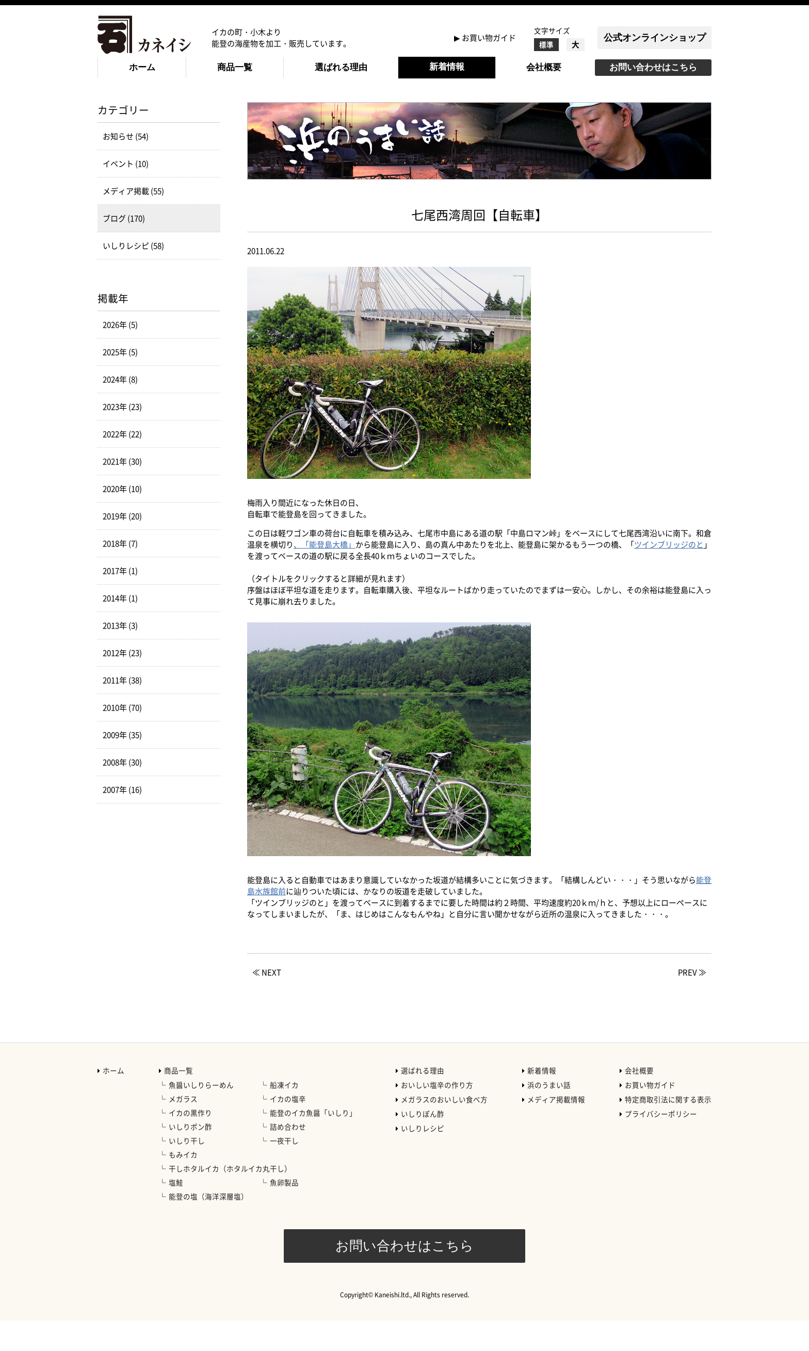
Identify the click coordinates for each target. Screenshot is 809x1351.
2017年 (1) (120, 601)
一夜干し (284, 1171)
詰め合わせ (288, 1157)
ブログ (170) (124, 248)
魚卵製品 (284, 1213)
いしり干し (187, 1171)
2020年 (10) (122, 519)
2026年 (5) (120, 355)
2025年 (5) (120, 382)
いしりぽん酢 (422, 1144)
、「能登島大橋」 (324, 575)
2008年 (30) (122, 792)
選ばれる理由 (341, 67)
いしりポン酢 (190, 1157)
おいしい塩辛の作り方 (437, 1115)
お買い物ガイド (489, 37)
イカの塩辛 (288, 1129)
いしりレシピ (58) (133, 276)
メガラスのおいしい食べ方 (444, 1129)
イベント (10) (126, 194)
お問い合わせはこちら (653, 67)
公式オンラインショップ (655, 38)
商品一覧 (234, 67)
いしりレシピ (422, 1158)
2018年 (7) (120, 574)
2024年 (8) (120, 409)
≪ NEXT (266, 1002)
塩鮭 (176, 1213)
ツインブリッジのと (669, 575)
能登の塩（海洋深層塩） (208, 1226)
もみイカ (183, 1185)
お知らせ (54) (126, 166)
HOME (109, 109)
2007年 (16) (122, 820)
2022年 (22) (122, 464)
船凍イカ (284, 1115)
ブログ (191, 109)
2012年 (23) (122, 683)
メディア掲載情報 (556, 1129)
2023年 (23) (122, 437)
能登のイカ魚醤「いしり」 (313, 1143)
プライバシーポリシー (661, 1144)
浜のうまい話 (549, 1115)
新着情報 (446, 67)
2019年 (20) (122, 546)
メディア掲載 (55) (133, 221)
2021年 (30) (122, 491)
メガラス (183, 1129)
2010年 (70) (122, 738)
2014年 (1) (120, 628)
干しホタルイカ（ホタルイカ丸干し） (230, 1199)
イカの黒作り (190, 1143)
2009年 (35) (122, 765)
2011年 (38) (122, 710)
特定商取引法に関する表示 (668, 1129)
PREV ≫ (692, 1002)
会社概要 (543, 67)
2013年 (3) (120, 656)
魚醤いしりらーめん (201, 1115)
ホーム (142, 67)
